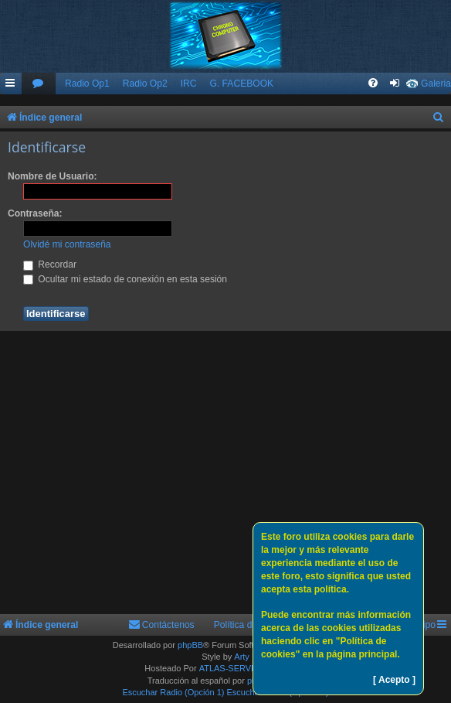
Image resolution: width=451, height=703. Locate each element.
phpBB (190, 645)
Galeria (436, 83)
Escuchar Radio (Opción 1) (173, 692)
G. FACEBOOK (241, 83)
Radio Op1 (87, 83)
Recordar (49, 264)
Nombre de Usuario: (52, 176)
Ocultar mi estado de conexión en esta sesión (125, 279)
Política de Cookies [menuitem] (254, 624)
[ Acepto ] (394, 679)
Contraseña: (35, 213)
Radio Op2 (145, 83)
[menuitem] (38, 83)
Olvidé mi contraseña (67, 244)
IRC (189, 83)
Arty (241, 656)
